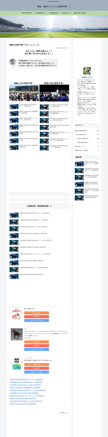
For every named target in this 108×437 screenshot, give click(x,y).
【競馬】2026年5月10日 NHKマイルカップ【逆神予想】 (26, 363)
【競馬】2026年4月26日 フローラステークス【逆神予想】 (27, 380)
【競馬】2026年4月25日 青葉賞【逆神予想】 (23, 382)
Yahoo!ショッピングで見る (59, 312)
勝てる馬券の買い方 (29, 308)
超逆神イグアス (87, 77)
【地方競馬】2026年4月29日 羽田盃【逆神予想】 (24, 377)
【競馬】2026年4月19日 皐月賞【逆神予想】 (23, 388)
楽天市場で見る (45, 312)
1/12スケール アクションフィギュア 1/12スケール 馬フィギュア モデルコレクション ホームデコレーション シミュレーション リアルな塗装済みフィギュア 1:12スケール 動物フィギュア (46, 330)
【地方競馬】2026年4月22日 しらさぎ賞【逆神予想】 (25, 385)
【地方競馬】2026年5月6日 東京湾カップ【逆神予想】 (26, 366)
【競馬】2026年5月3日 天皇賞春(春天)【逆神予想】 (25, 372)
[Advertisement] (21, 77)
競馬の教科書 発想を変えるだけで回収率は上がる (38, 349)
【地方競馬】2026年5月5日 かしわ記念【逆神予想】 (25, 369)
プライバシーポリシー (86, 432)
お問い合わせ (96, 432)
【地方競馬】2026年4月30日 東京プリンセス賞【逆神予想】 (27, 374)
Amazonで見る (31, 312)
